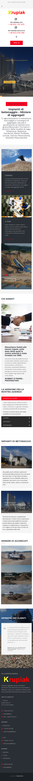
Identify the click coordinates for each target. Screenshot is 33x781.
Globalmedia (19, 776)
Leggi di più (7, 191)
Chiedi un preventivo (16, 104)
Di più (10, 461)
